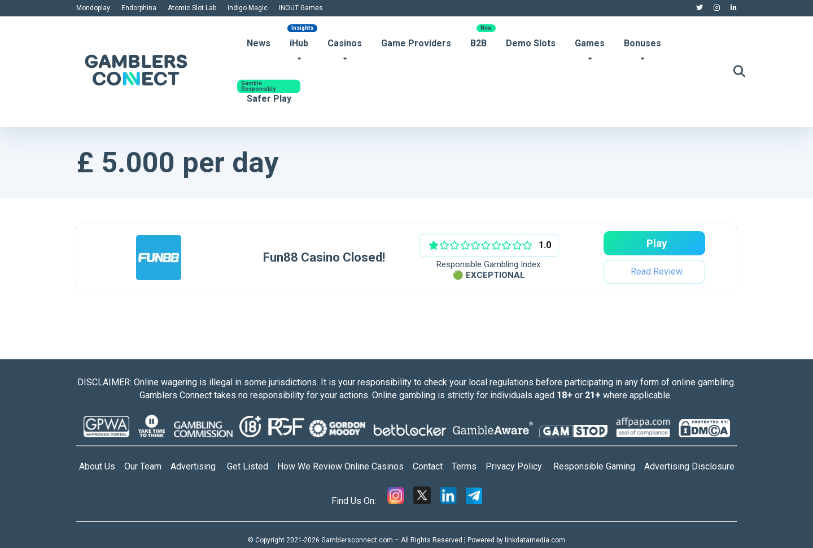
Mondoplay (93, 8)
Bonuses (642, 43)
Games (590, 43)
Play (655, 243)
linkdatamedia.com (535, 540)
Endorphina (138, 8)
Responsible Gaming (598, 466)
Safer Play (269, 98)
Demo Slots (531, 43)
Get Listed (252, 466)
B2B (478, 43)
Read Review (655, 271)
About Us (97, 466)
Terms (469, 466)
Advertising (199, 466)
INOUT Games (301, 8)
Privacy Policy (519, 466)
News (258, 43)
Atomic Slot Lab (192, 8)
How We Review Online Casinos (345, 466)
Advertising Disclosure (689, 466)
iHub (299, 43)
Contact (432, 466)
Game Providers (416, 43)
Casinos (344, 43)
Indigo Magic (248, 8)
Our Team (142, 466)
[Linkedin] (448, 500)
